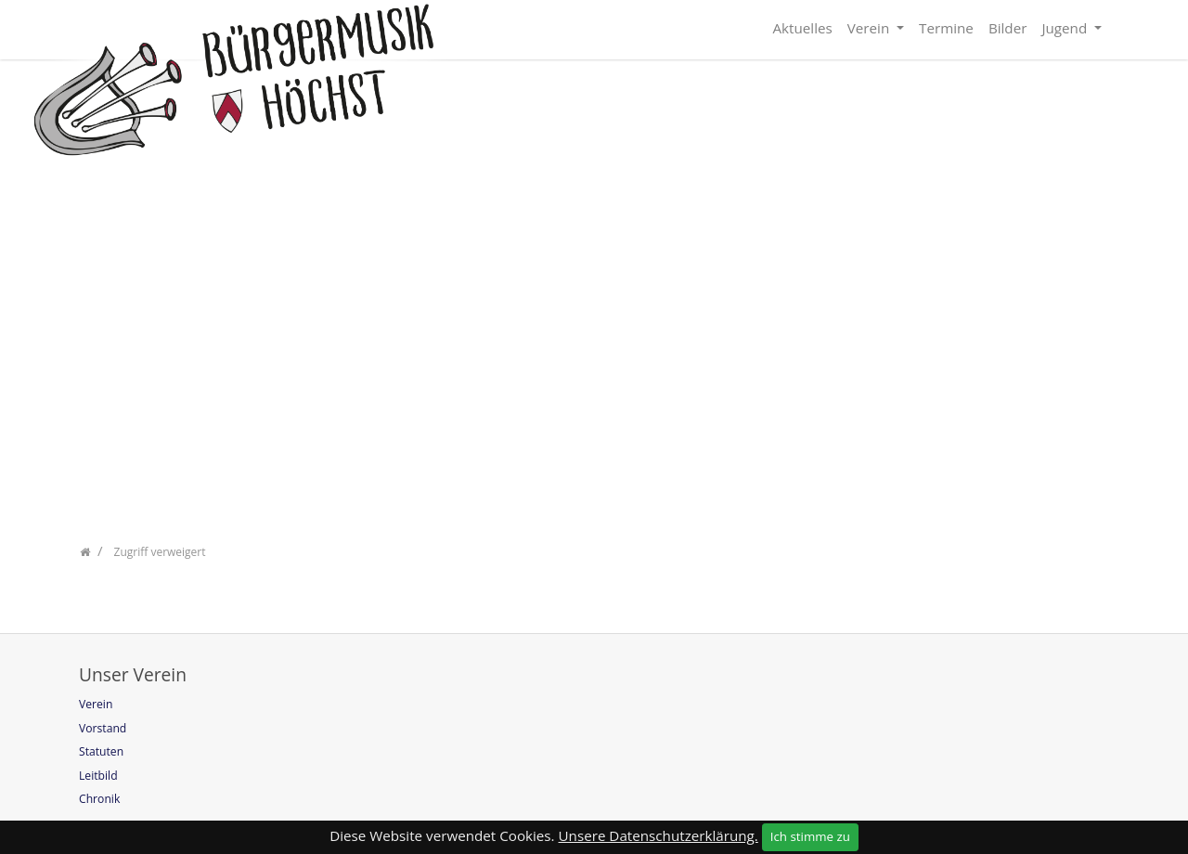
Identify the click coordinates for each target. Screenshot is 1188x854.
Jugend (1066, 28)
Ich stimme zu (810, 836)
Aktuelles (802, 28)
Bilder (1007, 28)
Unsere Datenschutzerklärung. (658, 835)
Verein (870, 28)
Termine (946, 28)
